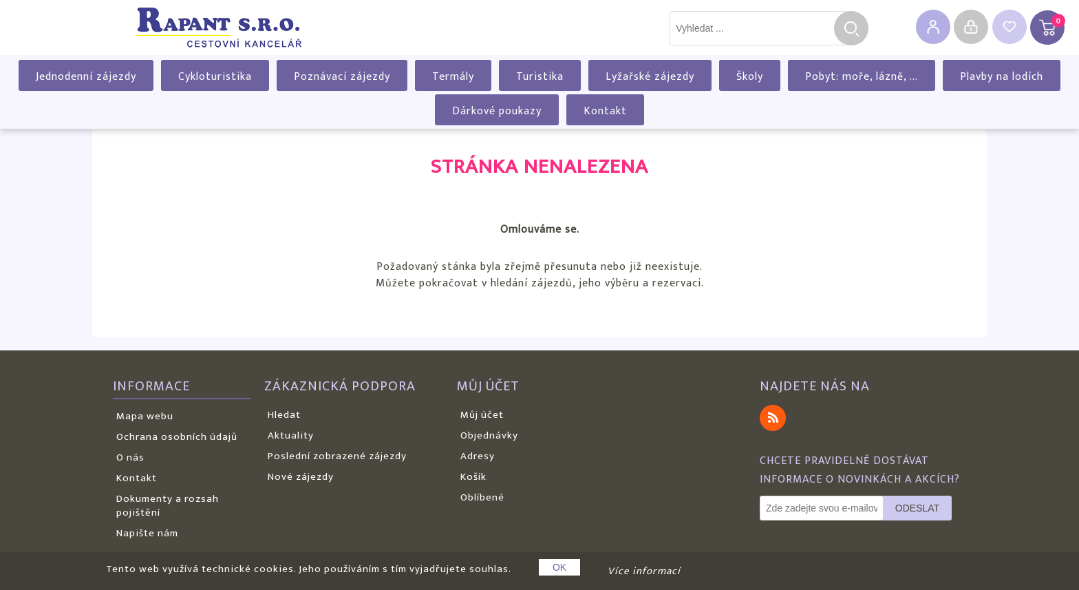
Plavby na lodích (1001, 76)
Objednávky (489, 435)
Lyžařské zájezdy (650, 76)
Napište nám (147, 533)
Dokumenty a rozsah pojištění (167, 505)
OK (559, 567)
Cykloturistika (215, 76)
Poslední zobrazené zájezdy (337, 456)
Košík (473, 476)
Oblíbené (482, 497)
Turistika (540, 76)
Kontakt (605, 111)
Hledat (851, 28)
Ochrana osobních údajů (176, 436)
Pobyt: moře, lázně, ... (861, 76)
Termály (453, 76)
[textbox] (759, 28)
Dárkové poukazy (497, 111)
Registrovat (933, 27)
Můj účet (482, 414)
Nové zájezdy (301, 476)
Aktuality (291, 435)
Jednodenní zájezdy (86, 76)
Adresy (477, 456)
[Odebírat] (822, 508)
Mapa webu (144, 416)
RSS (773, 418)
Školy (749, 76)
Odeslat (917, 508)
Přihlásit (971, 27)
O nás (130, 457)
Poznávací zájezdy (342, 76)
